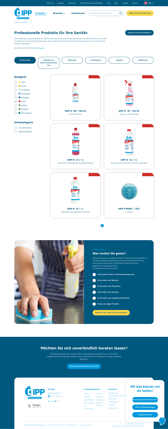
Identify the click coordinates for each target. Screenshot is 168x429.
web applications (117, 426)
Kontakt (125, 3)
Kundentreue (78, 13)
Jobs (108, 3)
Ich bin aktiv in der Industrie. (108, 292)
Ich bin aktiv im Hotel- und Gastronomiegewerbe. (116, 275)
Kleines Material (25, 113)
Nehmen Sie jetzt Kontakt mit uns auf (84, 366)
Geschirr (23, 86)
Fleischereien (96, 60)
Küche (22, 82)
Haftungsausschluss (86, 425)
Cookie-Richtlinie (70, 425)
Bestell (135, 3)
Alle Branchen (25, 60)
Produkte (40, 13)
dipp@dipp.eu (56, 393)
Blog (116, 3)
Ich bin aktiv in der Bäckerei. (108, 280)
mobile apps (128, 426)
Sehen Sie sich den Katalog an (139, 33)
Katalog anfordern (145, 415)
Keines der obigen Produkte (108, 304)
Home (16, 22)
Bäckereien (72, 60)
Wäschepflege (24, 94)
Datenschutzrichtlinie (56, 425)
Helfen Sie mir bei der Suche (140, 13)
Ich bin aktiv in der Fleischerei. (109, 286)
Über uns (49, 3)
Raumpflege (24, 98)
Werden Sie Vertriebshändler (91, 3)
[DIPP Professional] (23, 13)
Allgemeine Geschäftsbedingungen (34, 425)
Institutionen (143, 60)
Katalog (61, 3)
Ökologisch (23, 109)
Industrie (119, 60)
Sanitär (22, 101)
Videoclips (72, 3)
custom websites (139, 426)
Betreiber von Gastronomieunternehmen (48, 62)
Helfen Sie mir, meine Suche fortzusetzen (111, 313)
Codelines (141, 424)
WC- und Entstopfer (25, 128)
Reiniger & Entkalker (25, 132)
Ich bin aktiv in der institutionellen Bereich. (113, 298)
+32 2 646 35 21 (57, 396)
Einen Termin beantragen (145, 407)
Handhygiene (24, 90)
